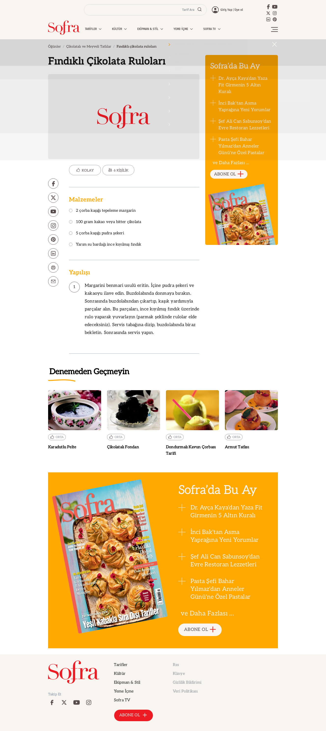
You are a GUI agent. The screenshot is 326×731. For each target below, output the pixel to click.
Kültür (119, 673)
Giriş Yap (226, 9)
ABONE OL (229, 174)
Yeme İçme (124, 691)
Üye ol (238, 9)
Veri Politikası (185, 691)
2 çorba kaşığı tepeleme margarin (102, 211)
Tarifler (120, 665)
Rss (176, 665)
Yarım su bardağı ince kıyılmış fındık (105, 245)
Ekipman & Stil (127, 682)
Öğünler (54, 46)
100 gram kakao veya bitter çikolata (105, 222)
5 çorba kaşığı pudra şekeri (96, 233)
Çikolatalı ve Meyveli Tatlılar (88, 46)
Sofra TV (122, 700)
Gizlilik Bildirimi (187, 682)
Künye (179, 673)
